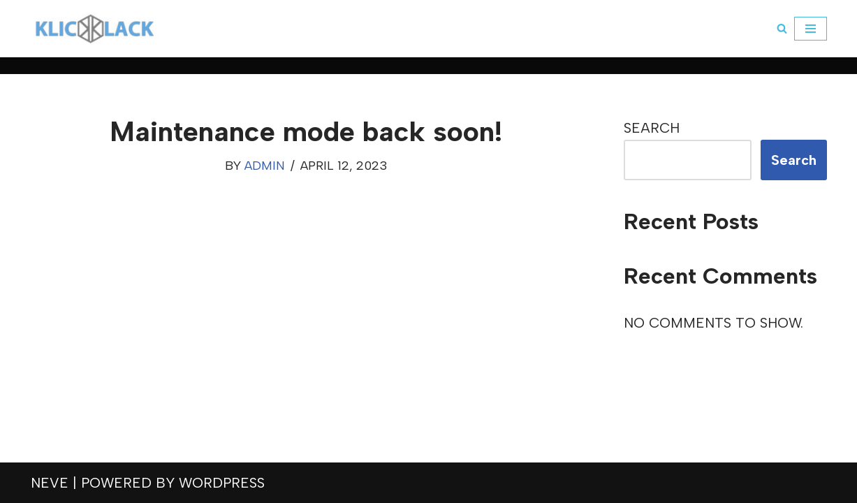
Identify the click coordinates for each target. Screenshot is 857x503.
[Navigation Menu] (810, 29)
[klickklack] (95, 29)
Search (652, 127)
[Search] (782, 28)
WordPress (222, 482)
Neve (49, 482)
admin (264, 165)
